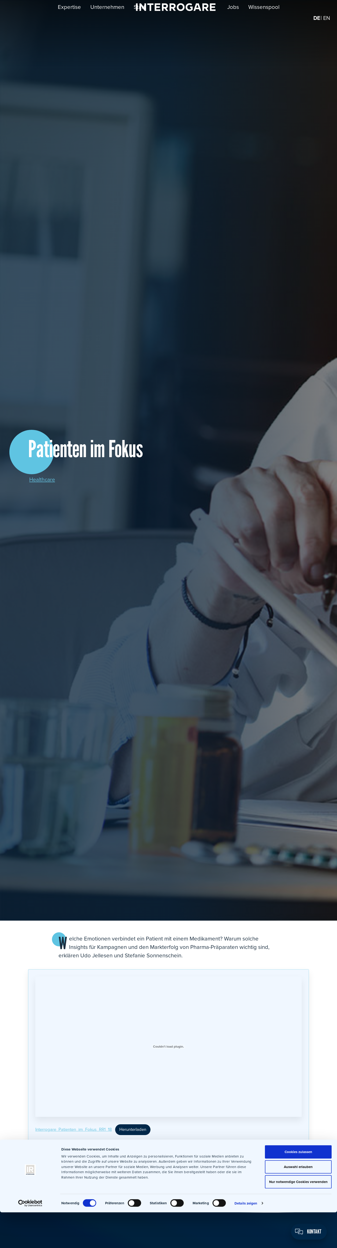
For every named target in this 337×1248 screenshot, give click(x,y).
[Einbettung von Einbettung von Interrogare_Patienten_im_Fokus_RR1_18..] (168, 1047)
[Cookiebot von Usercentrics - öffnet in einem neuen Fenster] (30, 1238)
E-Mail (156, 1160)
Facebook (92, 1160)
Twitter (105, 1160)
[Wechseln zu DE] (316, 21)
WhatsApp (143, 1160)
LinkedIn (118, 1160)
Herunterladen (139, 1129)
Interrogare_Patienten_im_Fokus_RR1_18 (76, 1129)
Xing (131, 1160)
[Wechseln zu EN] (326, 21)
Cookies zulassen (298, 1187)
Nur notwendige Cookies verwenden (298, 1217)
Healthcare (42, 479)
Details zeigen (245, 1239)
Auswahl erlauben (298, 1202)
